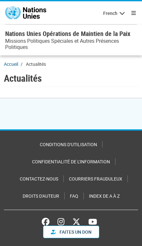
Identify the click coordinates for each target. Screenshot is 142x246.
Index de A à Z (104, 196)
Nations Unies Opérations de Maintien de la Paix (67, 33)
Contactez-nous (39, 179)
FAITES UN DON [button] (71, 232)
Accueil (11, 64)
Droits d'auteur (41, 196)
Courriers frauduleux (95, 179)
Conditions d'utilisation (68, 144)
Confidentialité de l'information (71, 161)
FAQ (74, 196)
